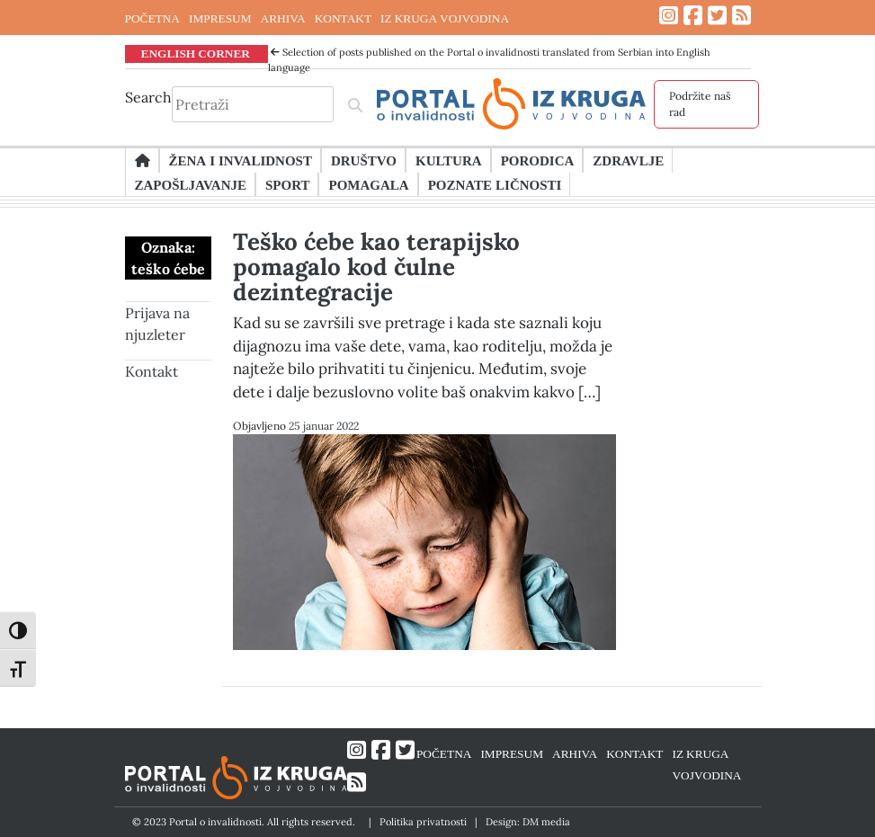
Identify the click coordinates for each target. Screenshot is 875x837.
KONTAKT (343, 18)
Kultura (448, 160)
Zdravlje (628, 160)
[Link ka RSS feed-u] (741, 16)
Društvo (364, 160)
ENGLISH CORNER (196, 53)
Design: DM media (528, 821)
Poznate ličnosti (495, 184)
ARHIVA (283, 18)
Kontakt (151, 371)
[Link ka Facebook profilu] (692, 16)
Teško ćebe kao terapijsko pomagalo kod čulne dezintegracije (376, 267)
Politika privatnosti (423, 821)
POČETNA (152, 18)
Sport (287, 184)
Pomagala (368, 184)
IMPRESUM (220, 18)
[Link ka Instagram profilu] (668, 16)
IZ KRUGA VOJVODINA (444, 18)
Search (148, 97)
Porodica (538, 160)
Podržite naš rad (700, 104)
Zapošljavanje (190, 184)
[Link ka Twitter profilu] (717, 16)
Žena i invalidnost (240, 160)
